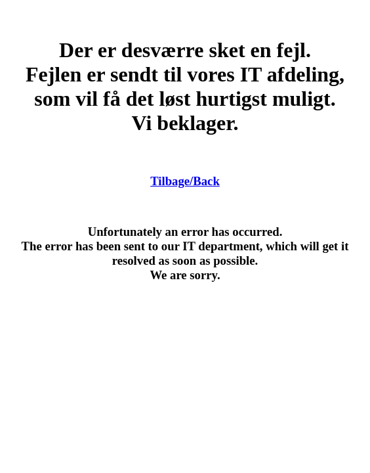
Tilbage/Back (185, 181)
